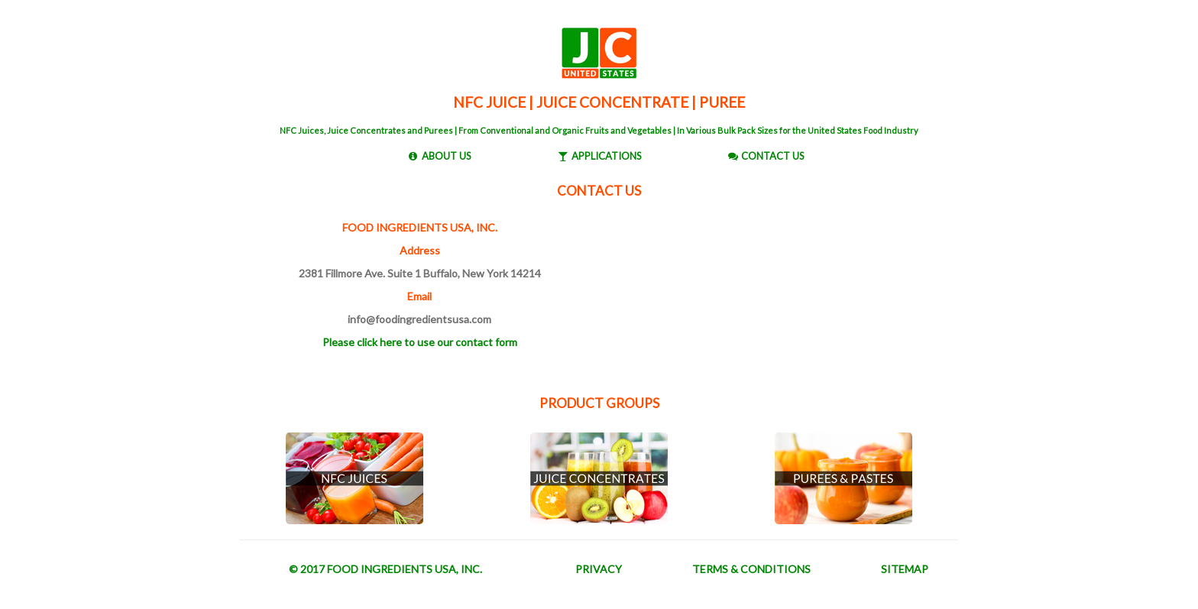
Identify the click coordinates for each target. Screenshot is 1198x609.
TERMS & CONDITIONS (751, 568)
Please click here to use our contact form (419, 341)
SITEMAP (904, 568)
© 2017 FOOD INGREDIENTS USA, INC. (385, 568)
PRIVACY (598, 568)
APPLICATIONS (606, 156)
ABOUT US (446, 156)
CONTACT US (773, 156)
